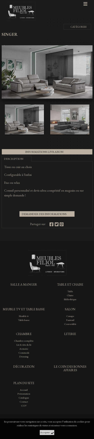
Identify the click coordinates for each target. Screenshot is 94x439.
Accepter (47, 433)
